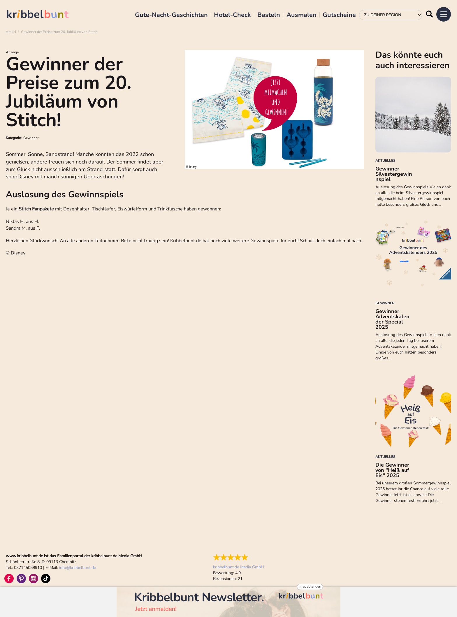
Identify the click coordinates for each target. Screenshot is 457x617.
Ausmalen (301, 15)
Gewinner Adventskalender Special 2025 (392, 319)
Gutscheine (339, 15)
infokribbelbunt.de (77, 567)
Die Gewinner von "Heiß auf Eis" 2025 (392, 470)
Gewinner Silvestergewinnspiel (393, 174)
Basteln (268, 15)
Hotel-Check (232, 15)
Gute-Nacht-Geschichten (171, 15)
